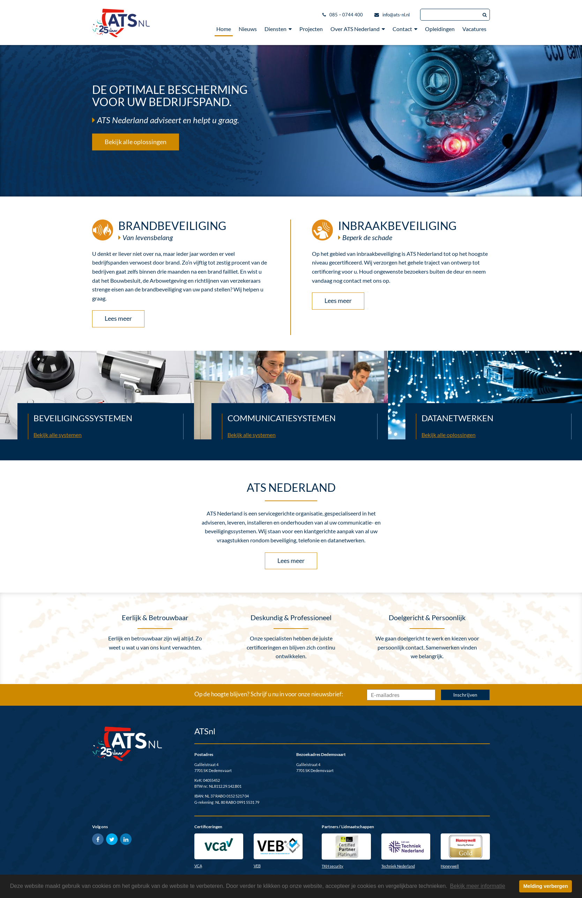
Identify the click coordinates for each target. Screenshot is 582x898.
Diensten (278, 28)
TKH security (332, 866)
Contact (405, 28)
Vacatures (474, 28)
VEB (257, 865)
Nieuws (248, 28)
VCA (198, 865)
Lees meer (118, 318)
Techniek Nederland (398, 866)
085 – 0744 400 (346, 14)
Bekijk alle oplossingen (135, 141)
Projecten (311, 28)
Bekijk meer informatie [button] (477, 886)
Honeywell (450, 866)
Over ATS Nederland (357, 28)
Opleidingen (440, 28)
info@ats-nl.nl (396, 14)
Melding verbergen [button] (545, 886)
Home (223, 28)
